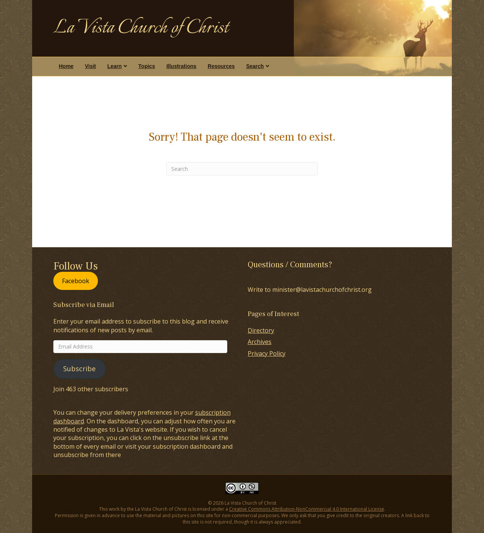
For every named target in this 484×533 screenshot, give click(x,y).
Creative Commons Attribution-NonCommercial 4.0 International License (306, 509)
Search (255, 66)
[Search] (242, 168)
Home (66, 66)
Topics (146, 66)
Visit (90, 66)
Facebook (75, 281)
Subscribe (79, 368)
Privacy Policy (266, 353)
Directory (261, 330)
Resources (221, 66)
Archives (259, 342)
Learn (114, 66)
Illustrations (181, 66)
